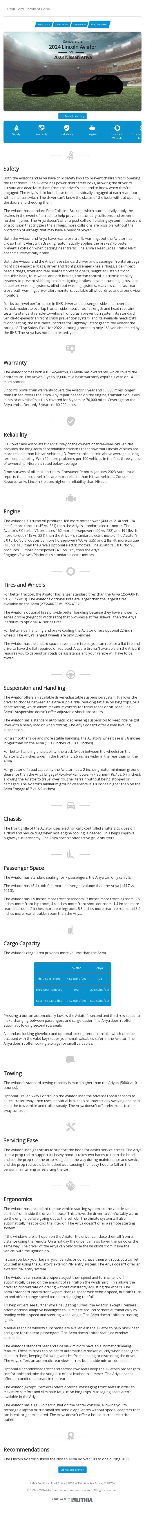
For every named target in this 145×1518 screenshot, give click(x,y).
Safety (16, 130)
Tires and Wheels (117, 132)
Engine (92, 130)
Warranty (41, 130)
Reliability (67, 130)
